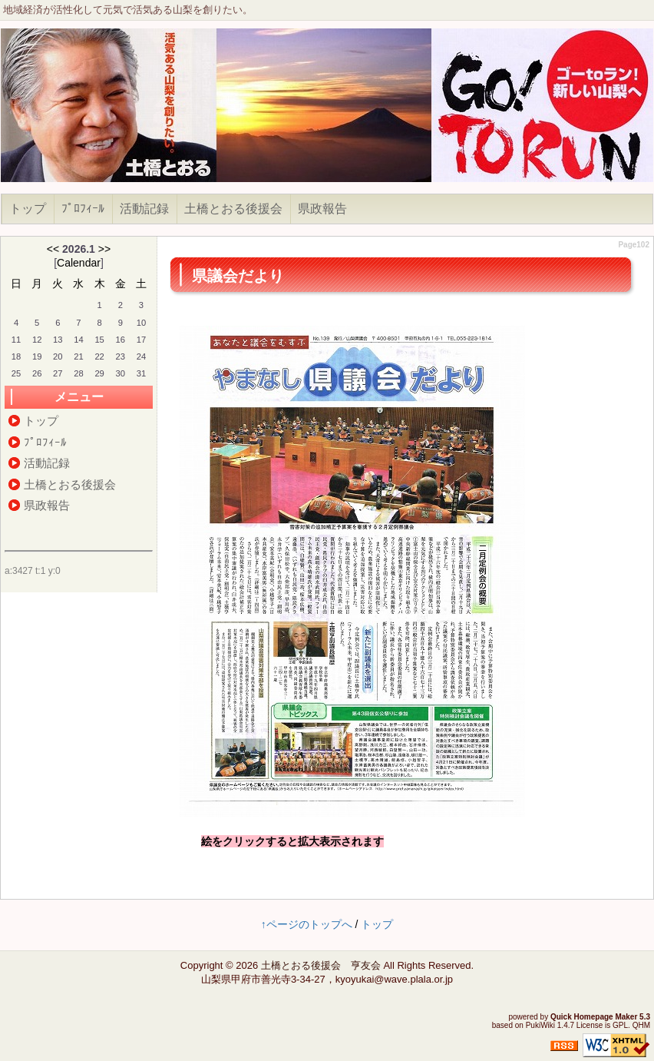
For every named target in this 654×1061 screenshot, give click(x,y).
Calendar (79, 263)
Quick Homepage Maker (593, 1017)
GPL (620, 1025)
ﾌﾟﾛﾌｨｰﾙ (82, 208)
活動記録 (144, 208)
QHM (641, 1025)
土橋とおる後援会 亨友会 (321, 965)
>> (104, 249)
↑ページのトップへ (306, 924)
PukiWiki (540, 1025)
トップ (27, 208)
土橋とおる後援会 (233, 208)
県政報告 (322, 208)
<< (53, 249)
